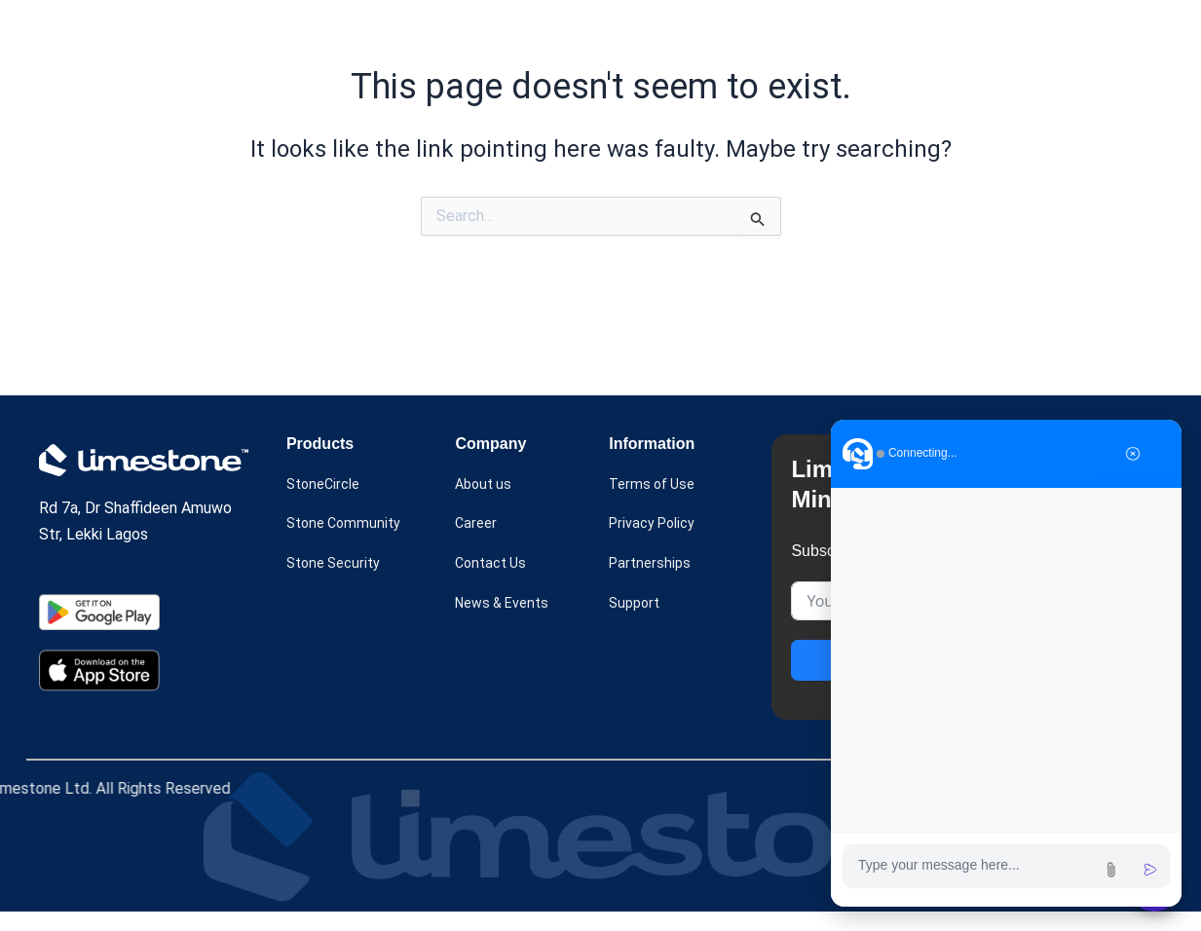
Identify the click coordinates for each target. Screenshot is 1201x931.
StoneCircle (326, 505)
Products (456, 31)
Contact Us (494, 585)
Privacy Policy (657, 545)
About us (675, 31)
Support (636, 624)
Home (359, 31)
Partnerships (652, 585)
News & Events (803, 31)
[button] (455, 32)
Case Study (571, 31)
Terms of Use (655, 505)
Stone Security (338, 585)
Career (477, 545)
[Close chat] (1133, 453)
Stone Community (347, 545)
